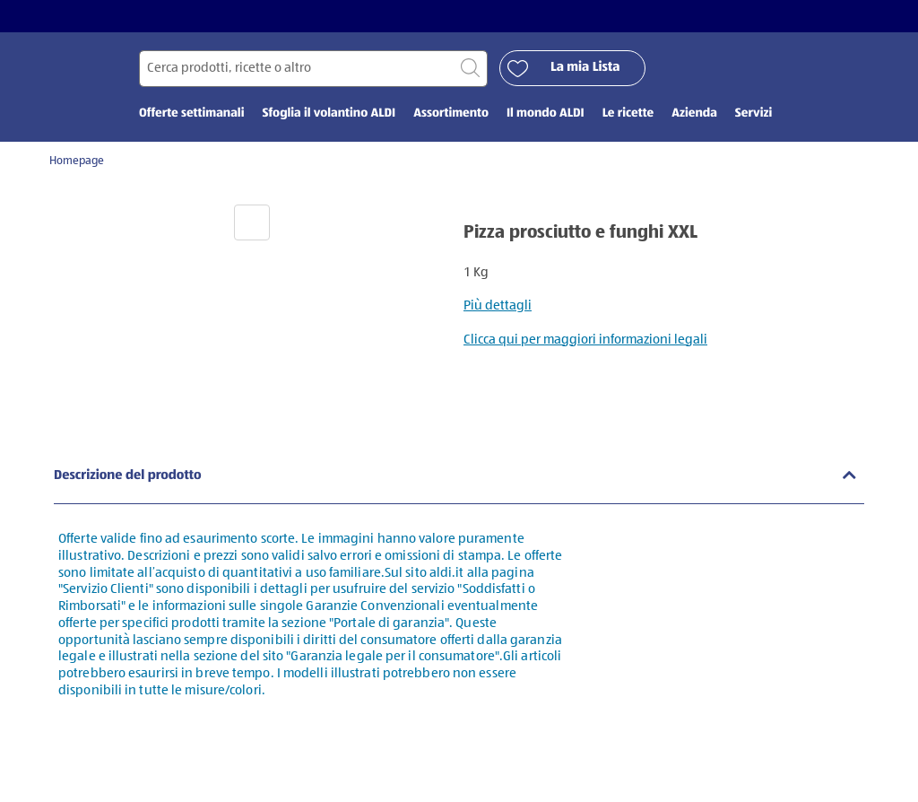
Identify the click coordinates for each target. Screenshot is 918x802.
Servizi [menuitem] (753, 114)
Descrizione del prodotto (128, 476)
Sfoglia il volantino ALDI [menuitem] (328, 114)
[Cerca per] (313, 68)
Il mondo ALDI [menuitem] (546, 114)
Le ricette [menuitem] (628, 114)
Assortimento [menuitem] (451, 114)
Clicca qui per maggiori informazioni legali (585, 339)
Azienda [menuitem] (694, 114)
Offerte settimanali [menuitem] (191, 114)
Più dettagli (497, 305)
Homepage (76, 161)
